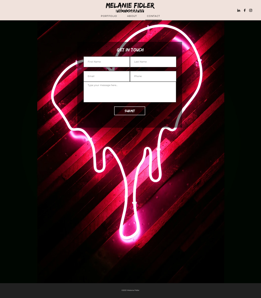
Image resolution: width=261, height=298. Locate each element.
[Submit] (129, 110)
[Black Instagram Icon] (251, 10)
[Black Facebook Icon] (245, 10)
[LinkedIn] (239, 10)
